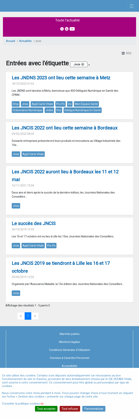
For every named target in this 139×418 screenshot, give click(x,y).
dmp (16, 126)
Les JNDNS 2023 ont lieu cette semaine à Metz (61, 100)
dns (58, 132)
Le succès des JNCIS (34, 246)
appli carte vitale (42, 126)
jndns (49, 132)
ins (70, 126)
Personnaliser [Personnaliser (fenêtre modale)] (93, 409)
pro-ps (60, 126)
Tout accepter (46, 409)
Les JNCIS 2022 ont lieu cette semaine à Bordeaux (64, 150)
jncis (25, 126)
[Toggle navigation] (131, 17)
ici (42, 403)
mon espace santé (86, 126)
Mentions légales (69, 364)
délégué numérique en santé (83, 132)
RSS (126, 75)
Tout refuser (70, 409)
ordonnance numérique (27, 132)
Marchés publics (70, 356)
